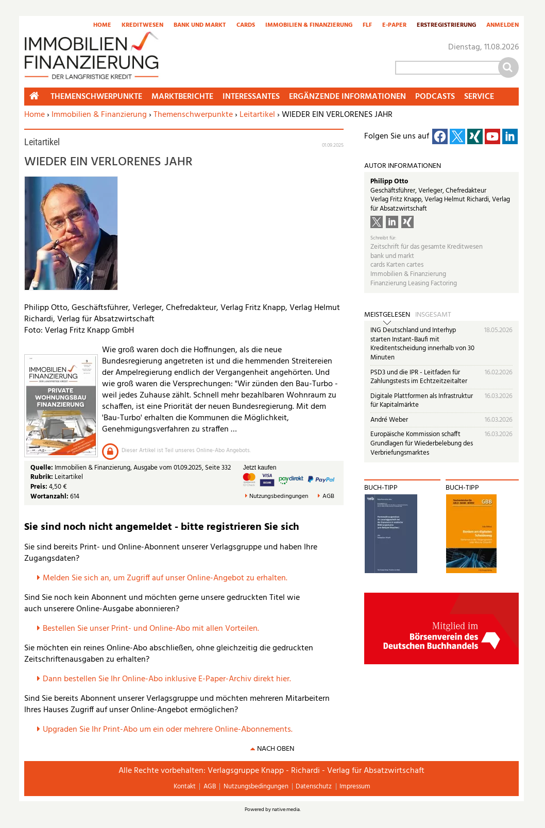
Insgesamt (433, 315)
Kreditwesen (142, 25)
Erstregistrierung (446, 25)
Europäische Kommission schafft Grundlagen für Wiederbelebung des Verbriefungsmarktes (421, 443)
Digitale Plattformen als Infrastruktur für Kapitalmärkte (421, 401)
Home (102, 25)
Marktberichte (182, 97)
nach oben (275, 749)
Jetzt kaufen (260, 467)
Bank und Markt (200, 25)
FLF (367, 25)
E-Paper (394, 25)
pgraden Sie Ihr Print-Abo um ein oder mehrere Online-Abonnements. (170, 729)
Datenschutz (314, 786)
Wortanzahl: (49, 496)
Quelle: (42, 467)
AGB (328, 497)
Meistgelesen (387, 315)
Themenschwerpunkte (193, 115)
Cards (245, 25)
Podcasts (435, 97)
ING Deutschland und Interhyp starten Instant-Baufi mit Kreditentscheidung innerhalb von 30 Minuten (422, 344)
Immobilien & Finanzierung (308, 25)
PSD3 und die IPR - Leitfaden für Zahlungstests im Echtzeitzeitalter (418, 377)
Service (479, 97)
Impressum (354, 786)
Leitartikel (257, 115)
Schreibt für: (383, 238)
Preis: (38, 486)
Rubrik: (42, 477)
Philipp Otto (389, 181)
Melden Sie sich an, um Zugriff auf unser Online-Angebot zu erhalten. (165, 578)
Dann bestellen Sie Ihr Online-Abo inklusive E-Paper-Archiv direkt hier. (167, 679)
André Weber (389, 420)
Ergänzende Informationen (347, 97)
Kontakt (185, 786)
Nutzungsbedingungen (278, 497)
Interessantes (251, 97)
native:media (286, 809)
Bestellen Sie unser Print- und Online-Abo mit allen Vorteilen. (151, 628)
